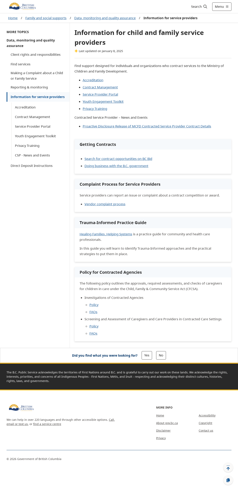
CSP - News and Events (32, 155)
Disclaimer (163, 430)
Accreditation (25, 107)
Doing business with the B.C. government (116, 166)
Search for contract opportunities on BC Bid (118, 158)
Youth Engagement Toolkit (35, 136)
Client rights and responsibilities (36, 54)
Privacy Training (27, 145)
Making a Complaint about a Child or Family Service (37, 76)
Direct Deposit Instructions (32, 165)
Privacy (161, 438)
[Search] (199, 6)
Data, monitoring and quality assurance (105, 18)
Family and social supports (46, 18)
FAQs (93, 312)
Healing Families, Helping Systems (106, 234)
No (161, 355)
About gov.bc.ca (167, 423)
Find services (20, 64)
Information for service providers (38, 97)
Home (13, 18)
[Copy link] (228, 480)
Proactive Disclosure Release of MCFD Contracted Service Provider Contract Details (147, 126)
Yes (146, 355)
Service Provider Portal (32, 126)
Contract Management (32, 117)
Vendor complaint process (105, 204)
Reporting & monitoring (29, 87)
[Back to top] (228, 467)
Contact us (206, 430)
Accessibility (207, 415)
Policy (93, 305)
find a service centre (47, 424)
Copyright (205, 423)
